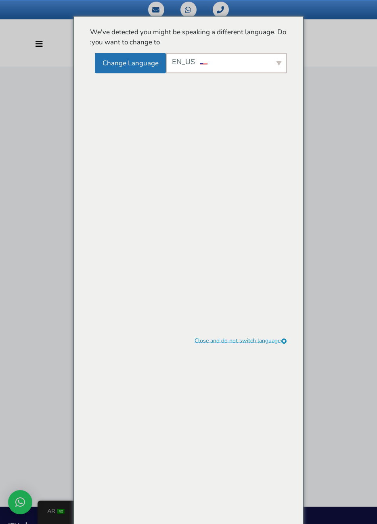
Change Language (131, 62)
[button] (20, 502)
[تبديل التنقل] (39, 44)
